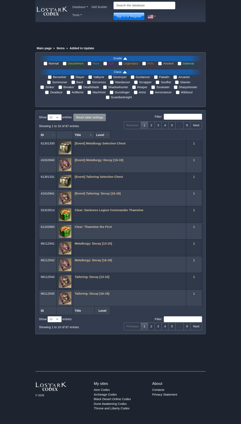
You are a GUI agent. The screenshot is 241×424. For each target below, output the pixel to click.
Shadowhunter (118, 87)
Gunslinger (122, 92)
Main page (44, 48)
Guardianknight (121, 97)
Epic (111, 63)
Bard (79, 82)
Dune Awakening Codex (110, 403)
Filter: (178, 117)
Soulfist (166, 82)
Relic (150, 63)
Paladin (164, 77)
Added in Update (82, 48)
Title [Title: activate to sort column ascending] (78, 135)
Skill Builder (99, 7)
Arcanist (184, 77)
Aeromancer (163, 92)
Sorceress (99, 82)
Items (61, 48)
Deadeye (56, 92)
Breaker (68, 87)
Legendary (131, 63)
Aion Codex (102, 389)
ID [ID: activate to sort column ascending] (42, 135)
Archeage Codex (105, 394)
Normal (53, 63)
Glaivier (185, 82)
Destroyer (120, 77)
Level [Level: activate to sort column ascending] (192, 135)
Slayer (80, 77)
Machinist (98, 92)
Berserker (59, 77)
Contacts (158, 389)
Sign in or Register (129, 16)
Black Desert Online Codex (112, 399)
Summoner (59, 82)
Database (80, 7)
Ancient (168, 63)
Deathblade (91, 87)
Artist (142, 92)
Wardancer (122, 82)
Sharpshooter (188, 87)
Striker (49, 87)
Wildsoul (187, 92)
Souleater (163, 87)
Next (196, 125)
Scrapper (145, 82)
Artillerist (78, 92)
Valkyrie (98, 77)
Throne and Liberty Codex (111, 408)
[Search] (144, 5)
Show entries (55, 117)
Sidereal (188, 63)
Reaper (142, 87)
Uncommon (76, 63)
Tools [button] (77, 15)
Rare (96, 63)
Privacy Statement (164, 394)
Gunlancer (143, 77)
